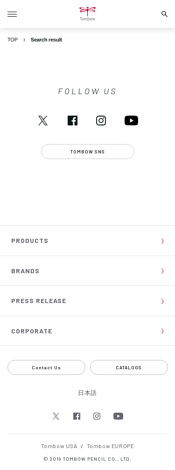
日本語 (87, 392)
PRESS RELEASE (38, 300)
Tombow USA (59, 445)
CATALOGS (129, 367)
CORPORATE (31, 331)
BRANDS (25, 271)
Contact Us (46, 367)
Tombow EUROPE (110, 445)
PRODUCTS (30, 240)
